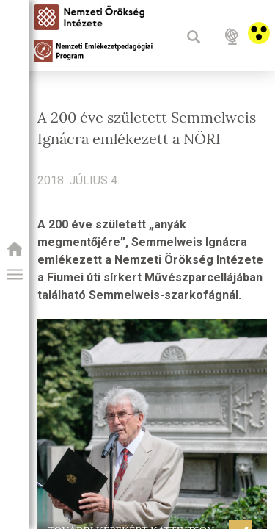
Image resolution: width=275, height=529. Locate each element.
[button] (14, 274)
